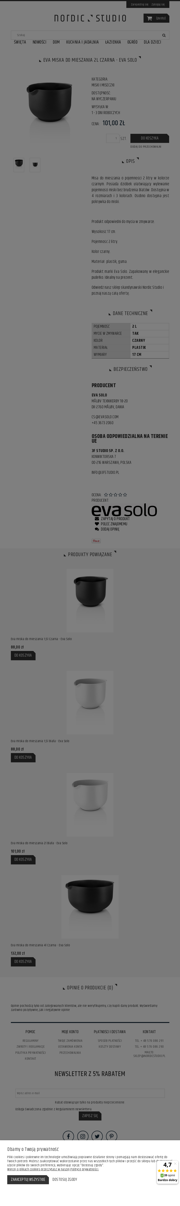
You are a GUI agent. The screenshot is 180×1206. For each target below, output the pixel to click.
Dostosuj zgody (65, 1180)
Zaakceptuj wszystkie (28, 1180)
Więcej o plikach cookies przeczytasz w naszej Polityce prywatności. (53, 1169)
